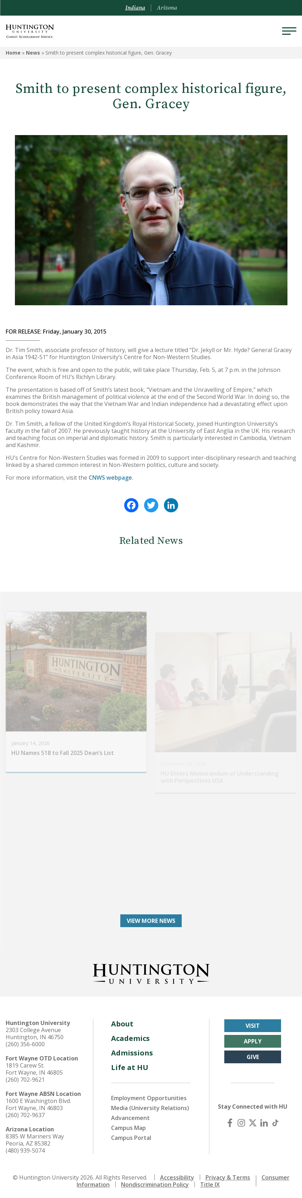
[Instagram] (241, 1121)
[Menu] (289, 31)
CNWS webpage (110, 477)
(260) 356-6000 (25, 1043)
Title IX (210, 1183)
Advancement (130, 1116)
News (33, 52)
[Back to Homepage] (151, 971)
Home (13, 52)
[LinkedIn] (264, 1121)
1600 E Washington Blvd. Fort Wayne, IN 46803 (38, 1103)
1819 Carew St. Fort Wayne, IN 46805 (34, 1067)
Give (253, 1055)
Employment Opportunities (149, 1097)
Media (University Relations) (150, 1106)
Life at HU (129, 1066)
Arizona (167, 7)
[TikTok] (275, 1121)
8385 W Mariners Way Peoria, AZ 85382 (35, 1138)
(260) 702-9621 (25, 1078)
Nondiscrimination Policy (155, 1183)
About (122, 1022)
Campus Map (128, 1126)
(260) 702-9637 (25, 1114)
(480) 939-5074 (25, 1149)
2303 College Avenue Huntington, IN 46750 (35, 1032)
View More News (151, 919)
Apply (253, 1040)
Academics (130, 1037)
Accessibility (177, 1176)
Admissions (132, 1051)
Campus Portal (131, 1136)
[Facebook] (230, 1121)
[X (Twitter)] (252, 1121)
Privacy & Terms (227, 1176)
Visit (253, 1024)
